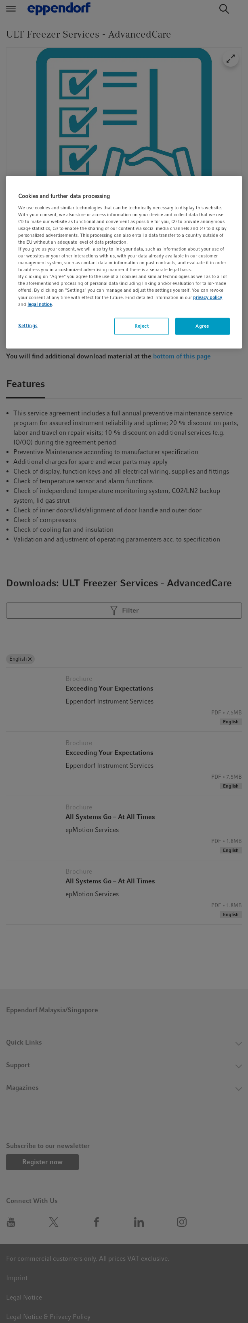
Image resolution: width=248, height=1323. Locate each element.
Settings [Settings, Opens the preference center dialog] (28, 325)
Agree (202, 326)
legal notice (39, 304)
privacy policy (207, 297)
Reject (142, 326)
